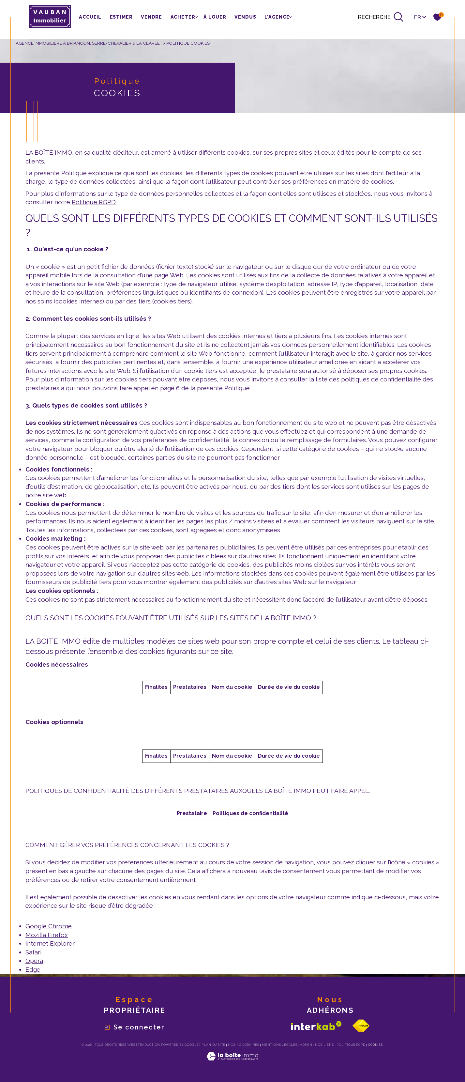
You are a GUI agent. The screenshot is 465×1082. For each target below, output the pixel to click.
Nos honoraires (243, 1044)
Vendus (245, 17)
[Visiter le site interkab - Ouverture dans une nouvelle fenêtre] (316, 1025)
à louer (214, 17)
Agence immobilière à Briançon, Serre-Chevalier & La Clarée (88, 43)
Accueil (90, 17)
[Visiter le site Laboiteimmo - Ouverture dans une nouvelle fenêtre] (232, 1064)
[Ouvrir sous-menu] (196, 16)
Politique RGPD (94, 202)
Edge (32, 969)
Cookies (375, 1044)
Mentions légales (279, 1044)
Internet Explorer (50, 943)
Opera (34, 960)
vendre (151, 17)
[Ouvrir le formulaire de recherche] (381, 17)
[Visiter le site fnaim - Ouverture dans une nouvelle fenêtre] (361, 1025)
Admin (306, 1044)
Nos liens (324, 1044)
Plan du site (213, 1044)
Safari (33, 952)
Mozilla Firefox (46, 934)
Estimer (121, 17)
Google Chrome (48, 926)
